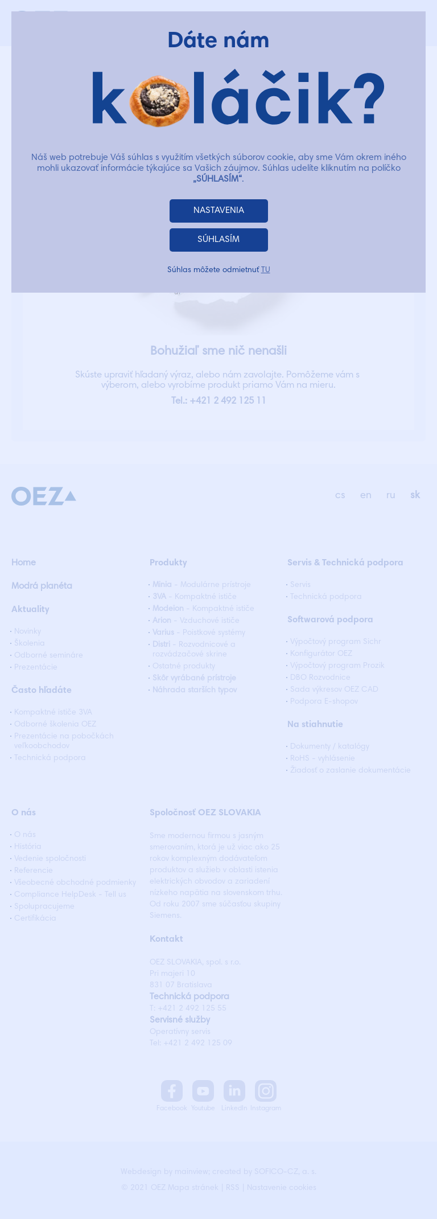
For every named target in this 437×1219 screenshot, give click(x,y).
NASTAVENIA (218, 210)
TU (265, 270)
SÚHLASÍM (218, 239)
